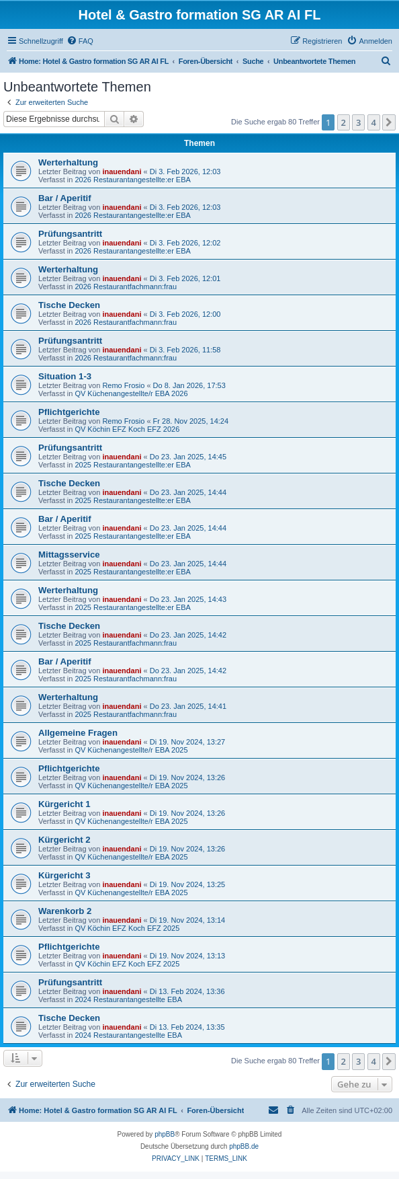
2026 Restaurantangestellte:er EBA (132, 180)
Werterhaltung (68, 162)
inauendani (121, 171)
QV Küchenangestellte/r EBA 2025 (131, 750)
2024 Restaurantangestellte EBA (128, 999)
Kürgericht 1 (64, 804)
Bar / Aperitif (64, 198)
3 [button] (358, 122)
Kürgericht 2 (64, 840)
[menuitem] (79, 41)
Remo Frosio (123, 385)
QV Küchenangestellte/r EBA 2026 (131, 393)
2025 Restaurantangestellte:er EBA (132, 465)
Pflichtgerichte (69, 412)
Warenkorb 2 (64, 911)
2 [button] (343, 122)
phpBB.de (244, 1146)
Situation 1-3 (64, 376)
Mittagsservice (69, 554)
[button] (389, 122)
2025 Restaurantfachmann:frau (126, 643)
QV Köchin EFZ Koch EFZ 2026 (127, 429)
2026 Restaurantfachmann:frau (126, 286)
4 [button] (373, 122)
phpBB (164, 1134)
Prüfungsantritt (70, 234)
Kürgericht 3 (64, 875)
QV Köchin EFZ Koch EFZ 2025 (127, 928)
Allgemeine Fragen (78, 733)
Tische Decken (69, 305)
